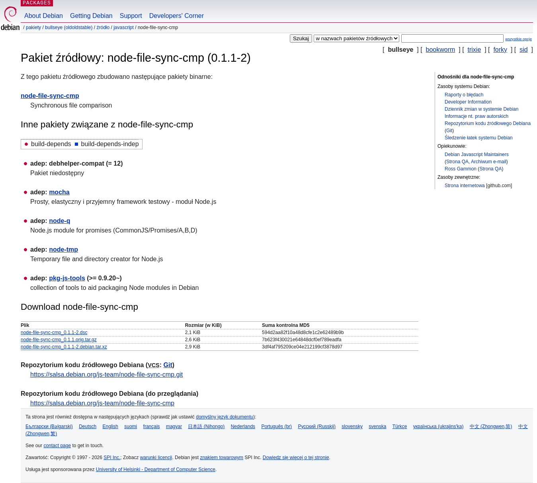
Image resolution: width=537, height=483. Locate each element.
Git (449, 130)
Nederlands (243, 426)
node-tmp (63, 249)
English (110, 426)
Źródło (102, 27)
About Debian (43, 15)
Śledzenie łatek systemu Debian (479, 138)
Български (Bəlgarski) (49, 426)
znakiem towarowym (221, 457)
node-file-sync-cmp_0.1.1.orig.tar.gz (59, 339)
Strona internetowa (465, 185)
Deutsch (87, 426)
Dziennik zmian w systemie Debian (481, 109)
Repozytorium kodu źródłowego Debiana (488, 123)
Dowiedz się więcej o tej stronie (296, 457)
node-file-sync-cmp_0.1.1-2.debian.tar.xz (64, 347)
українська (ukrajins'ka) (438, 426)
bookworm (440, 49)
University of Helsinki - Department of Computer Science (155, 469)
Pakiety (33, 27)
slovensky (352, 426)
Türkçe (399, 426)
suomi (130, 426)
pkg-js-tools (67, 278)
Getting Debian (91, 15)
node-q (59, 220)
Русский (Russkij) (317, 426)
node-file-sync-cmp (50, 95)
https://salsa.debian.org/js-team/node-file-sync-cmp (102, 403)
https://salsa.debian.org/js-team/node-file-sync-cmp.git (106, 374)
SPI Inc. (111, 457)
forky (500, 49)
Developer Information (468, 102)
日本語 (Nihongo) (206, 426)
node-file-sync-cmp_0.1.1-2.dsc (54, 332)
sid (523, 49)
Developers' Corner (176, 15)
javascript (123, 27)
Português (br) (276, 426)
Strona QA (457, 161)
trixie (474, 49)
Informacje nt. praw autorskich (476, 116)
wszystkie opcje (518, 39)
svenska (377, 426)
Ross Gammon (460, 169)
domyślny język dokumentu (224, 417)
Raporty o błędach (464, 95)
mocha (59, 192)
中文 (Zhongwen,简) (491, 426)
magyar (174, 426)
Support (131, 15)
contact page (57, 445)
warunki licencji (156, 457)
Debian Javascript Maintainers (477, 154)
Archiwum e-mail (488, 161)
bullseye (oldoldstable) (68, 27)
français (151, 426)
